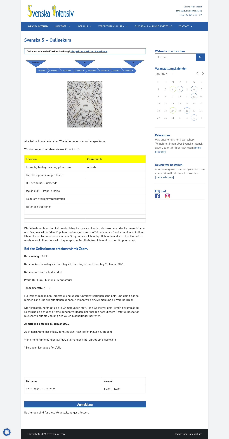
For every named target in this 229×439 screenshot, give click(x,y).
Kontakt (187, 26)
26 (187, 110)
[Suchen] (200, 57)
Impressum (181, 433)
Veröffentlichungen (114, 26)
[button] (7, 432)
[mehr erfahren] (164, 177)
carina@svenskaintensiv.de (189, 10)
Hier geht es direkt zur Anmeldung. (89, 51)
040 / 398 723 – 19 (192, 14)
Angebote (64, 26)
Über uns (86, 26)
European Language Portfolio (153, 26)
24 (172, 110)
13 (194, 96)
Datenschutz (195, 433)
